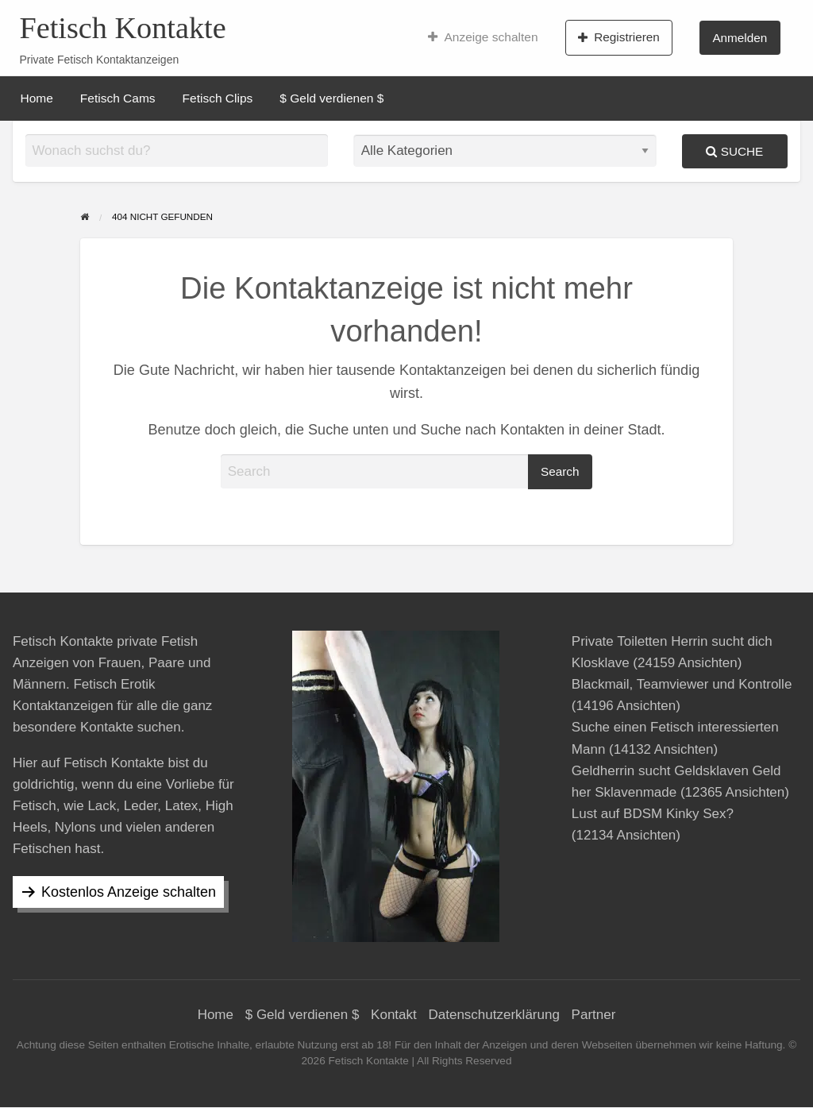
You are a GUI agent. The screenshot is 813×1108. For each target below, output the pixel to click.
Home (37, 98)
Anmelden (739, 37)
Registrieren (619, 37)
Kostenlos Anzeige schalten (128, 892)
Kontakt (394, 1014)
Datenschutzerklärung (494, 1014)
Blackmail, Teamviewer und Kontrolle (682, 684)
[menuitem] (483, 37)
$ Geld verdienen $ (331, 98)
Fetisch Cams (118, 98)
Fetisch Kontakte (122, 27)
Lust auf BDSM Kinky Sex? (653, 813)
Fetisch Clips (218, 98)
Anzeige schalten (483, 37)
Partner (594, 1014)
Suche (734, 151)
